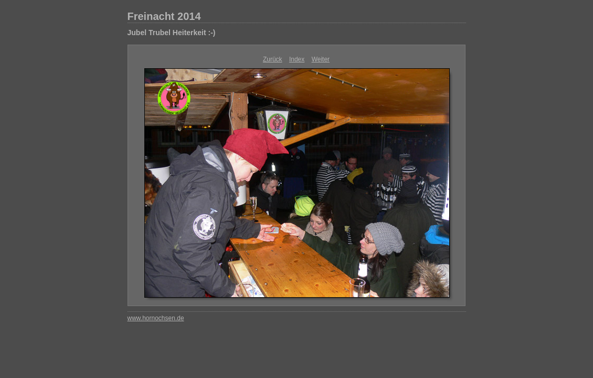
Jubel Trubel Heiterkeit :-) (172, 32)
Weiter (321, 59)
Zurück (272, 59)
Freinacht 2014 (164, 16)
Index (296, 59)
